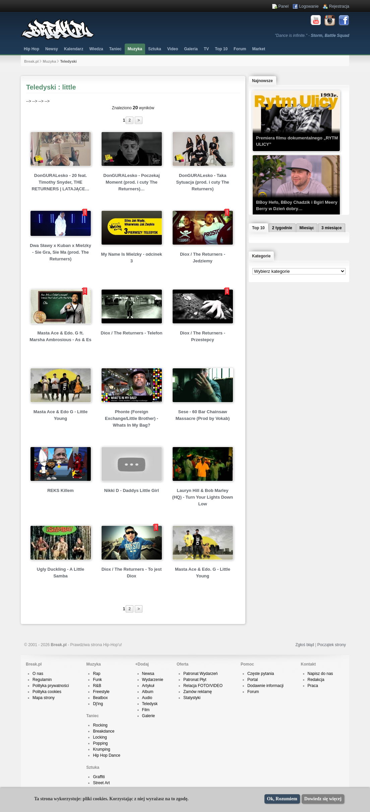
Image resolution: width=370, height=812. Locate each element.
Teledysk (150, 703)
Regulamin (42, 679)
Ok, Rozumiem (282, 798)
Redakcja (316, 679)
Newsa (148, 673)
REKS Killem (60, 490)
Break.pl (31, 61)
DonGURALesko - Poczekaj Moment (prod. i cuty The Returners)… (131, 182)
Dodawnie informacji (265, 685)
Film (146, 709)
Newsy (51, 49)
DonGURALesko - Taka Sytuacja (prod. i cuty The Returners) (202, 182)
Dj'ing (98, 703)
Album (147, 691)
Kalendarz (73, 49)
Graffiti (99, 776)
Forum (253, 691)
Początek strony (331, 644)
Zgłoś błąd (304, 644)
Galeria (191, 49)
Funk (97, 679)
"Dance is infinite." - (312, 35)
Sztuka (154, 49)
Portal (252, 679)
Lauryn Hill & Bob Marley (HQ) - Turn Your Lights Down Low (202, 497)
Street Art (101, 782)
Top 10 (221, 49)
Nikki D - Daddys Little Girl (131, 490)
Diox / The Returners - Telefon (132, 332)
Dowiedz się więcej (323, 798)
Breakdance (103, 731)
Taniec (115, 49)
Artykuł (148, 685)
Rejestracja (339, 6)
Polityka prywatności (51, 685)
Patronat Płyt (194, 679)
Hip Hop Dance (106, 755)
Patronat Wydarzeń (200, 673)
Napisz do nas (320, 673)
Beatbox (100, 697)
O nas (38, 673)
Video (172, 49)
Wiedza (96, 49)
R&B (97, 685)
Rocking (100, 725)
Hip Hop (31, 49)
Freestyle (101, 691)
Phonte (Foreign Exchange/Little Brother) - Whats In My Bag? (131, 418)
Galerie (148, 715)
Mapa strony (44, 697)
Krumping (101, 749)
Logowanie (309, 6)
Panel (284, 6)
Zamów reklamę (197, 691)
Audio (147, 697)
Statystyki (191, 697)
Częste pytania (260, 673)
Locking (100, 737)
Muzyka (135, 49)
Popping (100, 743)
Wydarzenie (152, 679)
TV (206, 49)
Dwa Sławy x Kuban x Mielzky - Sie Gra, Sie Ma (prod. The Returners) (60, 252)
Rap (96, 673)
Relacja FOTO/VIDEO (203, 685)
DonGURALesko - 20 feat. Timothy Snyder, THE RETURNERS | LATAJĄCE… (60, 182)
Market (258, 49)
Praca (313, 685)
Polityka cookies (47, 691)
